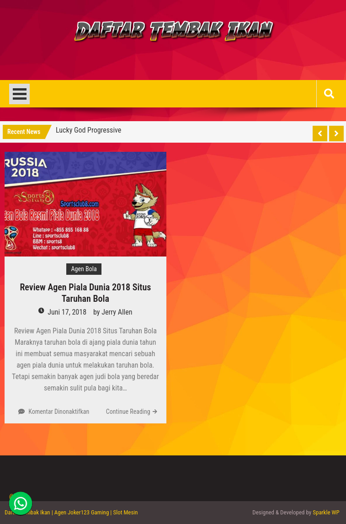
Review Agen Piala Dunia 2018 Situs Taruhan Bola (85, 293)
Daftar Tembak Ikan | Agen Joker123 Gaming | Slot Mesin (71, 512)
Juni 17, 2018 (67, 312)
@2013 (17, 496)
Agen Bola (83, 269)
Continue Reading (128, 411)
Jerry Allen (116, 312)
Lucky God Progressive (88, 130)
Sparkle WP (326, 512)
